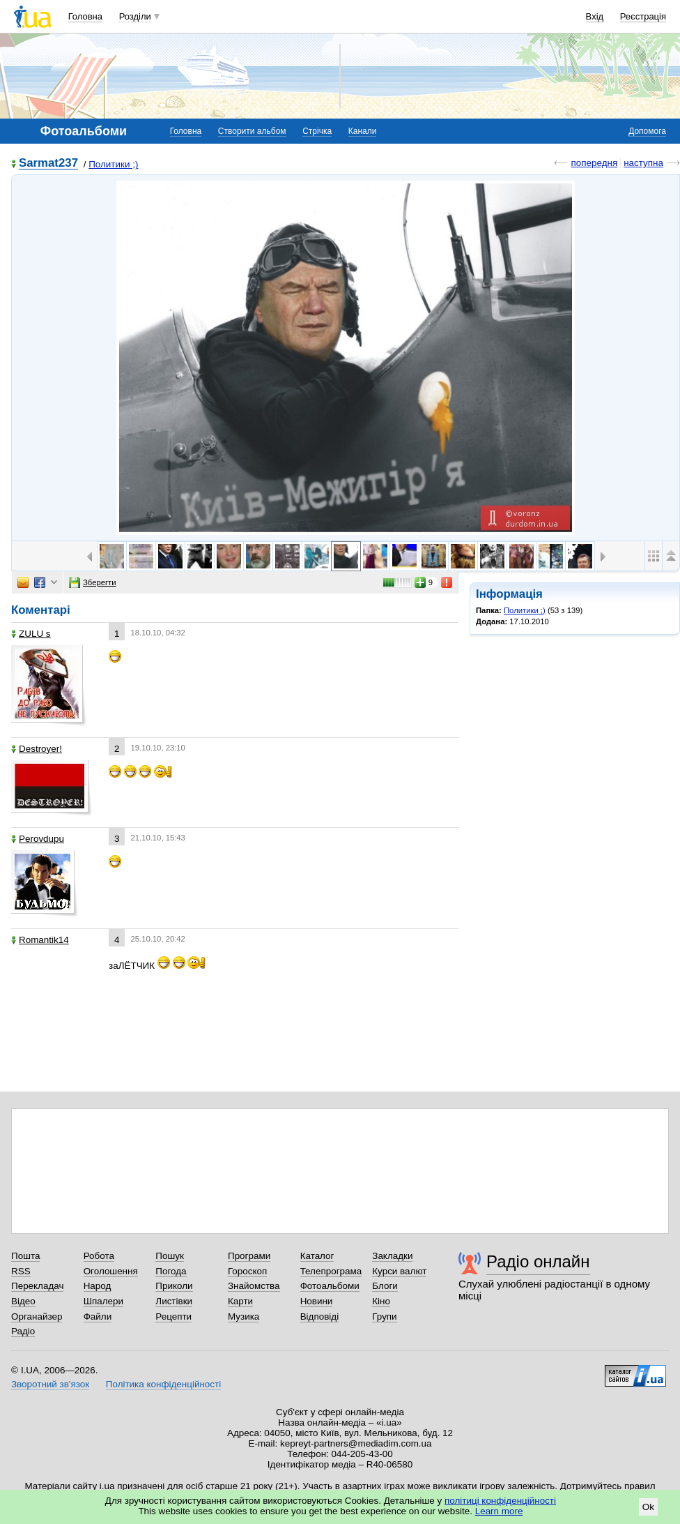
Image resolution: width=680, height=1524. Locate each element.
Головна (85, 16)
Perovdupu (37, 838)
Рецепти (173, 1316)
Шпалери (103, 1301)
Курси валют (399, 1271)
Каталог (317, 1256)
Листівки (173, 1301)
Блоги (385, 1286)
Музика (243, 1316)
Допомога (647, 131)
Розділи (135, 16)
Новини (316, 1301)
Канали (362, 131)
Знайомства (254, 1286)
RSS (21, 1271)
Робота (99, 1256)
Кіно (381, 1301)
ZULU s (31, 633)
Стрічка (317, 131)
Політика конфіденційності (163, 1384)
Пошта (25, 1256)
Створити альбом (252, 131)
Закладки (392, 1256)
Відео (23, 1301)
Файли (98, 1316)
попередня (594, 163)
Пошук (169, 1256)
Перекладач (37, 1286)
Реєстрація (643, 16)
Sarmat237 (48, 163)
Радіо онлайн (538, 1261)
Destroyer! (36, 749)
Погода (170, 1271)
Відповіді (319, 1316)
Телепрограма (331, 1271)
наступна (643, 163)
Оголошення (111, 1271)
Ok (648, 1507)
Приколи (173, 1286)
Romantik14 (40, 940)
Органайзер (36, 1316)
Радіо (23, 1331)
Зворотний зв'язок (50, 1384)
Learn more (499, 1511)
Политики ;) (113, 164)
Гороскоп (247, 1271)
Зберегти (92, 582)
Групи (384, 1316)
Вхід (595, 16)
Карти (240, 1301)
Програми (249, 1256)
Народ (97, 1286)
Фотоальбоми (330, 1286)
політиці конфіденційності (500, 1500)
